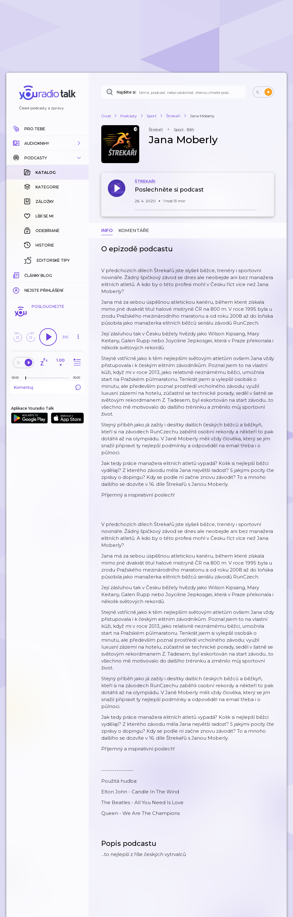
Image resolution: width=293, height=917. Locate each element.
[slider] (25, 378)
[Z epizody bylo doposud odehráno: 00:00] (17, 377)
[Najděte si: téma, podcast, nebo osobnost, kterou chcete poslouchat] (173, 92)
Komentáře (133, 230)
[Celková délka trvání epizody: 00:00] (78, 377)
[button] (47, 143)
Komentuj (47, 387)
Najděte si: (126, 92)
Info (107, 230)
